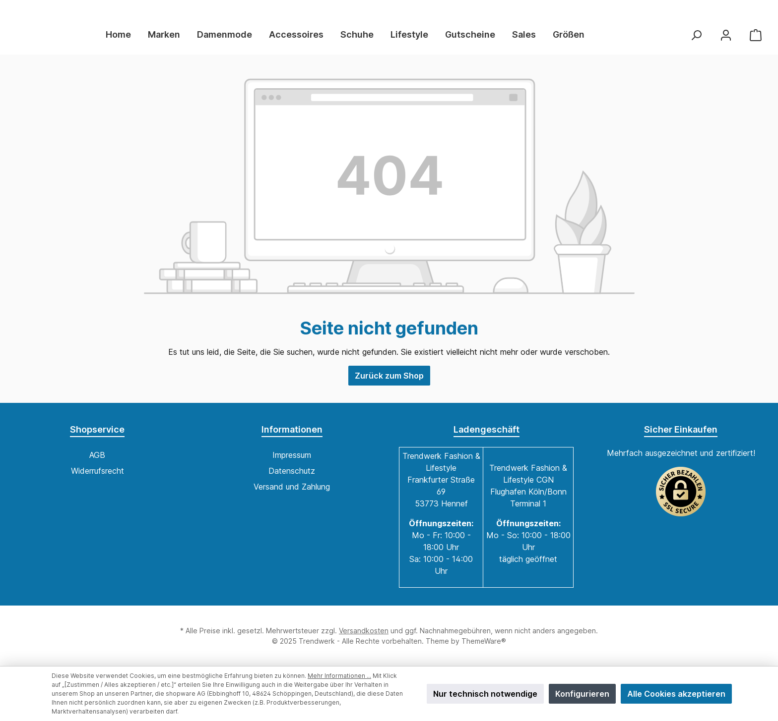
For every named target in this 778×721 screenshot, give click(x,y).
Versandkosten (364, 630)
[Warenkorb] (755, 38)
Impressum (291, 455)
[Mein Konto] (725, 38)
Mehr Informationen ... (339, 675)
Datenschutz (291, 471)
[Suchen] (696, 38)
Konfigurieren (582, 694)
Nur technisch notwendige (485, 694)
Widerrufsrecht (97, 471)
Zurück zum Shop (389, 383)
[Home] (141, 39)
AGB (97, 455)
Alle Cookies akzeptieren (676, 694)
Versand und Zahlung (292, 487)
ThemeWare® (483, 641)
